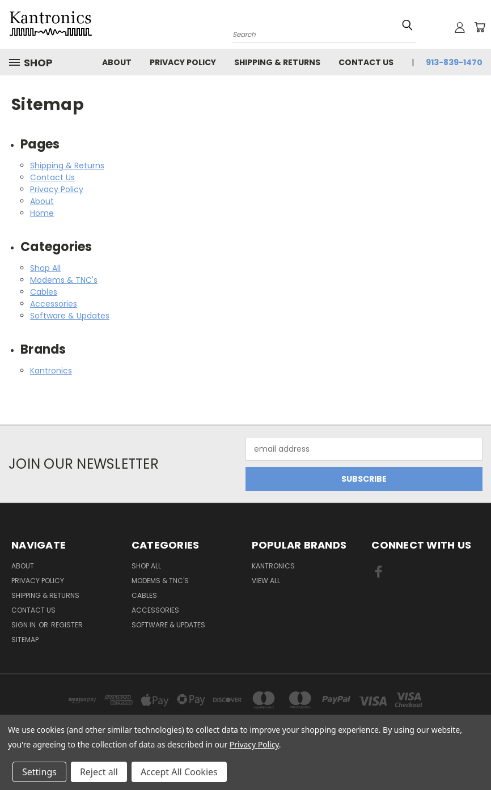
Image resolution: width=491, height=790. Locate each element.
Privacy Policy (183, 62)
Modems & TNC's (64, 280)
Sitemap (25, 639)
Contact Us (365, 62)
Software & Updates (69, 315)
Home (42, 213)
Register (67, 625)
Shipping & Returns (277, 62)
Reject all (99, 772)
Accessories (53, 303)
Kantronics (51, 370)
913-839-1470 (454, 62)
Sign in (24, 625)
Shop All (45, 268)
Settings (39, 772)
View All (266, 580)
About (117, 62)
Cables (43, 292)
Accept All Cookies (179, 772)
